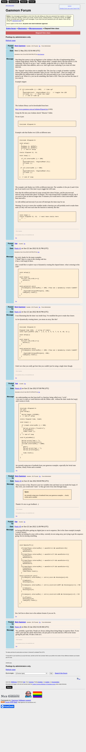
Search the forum (61, 721)
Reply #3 (18, 412)
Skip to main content (10, 5)
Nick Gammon (41, 54)
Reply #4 (18, 516)
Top (16, 249)
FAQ (78, 8)
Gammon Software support (21, 748)
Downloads (13, 2)
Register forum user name (66, 8)
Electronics (22, 28)
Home (4, 2)
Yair (38, 264)
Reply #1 (18, 260)
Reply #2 (18, 329)
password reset (16, 20)
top (78, 727)
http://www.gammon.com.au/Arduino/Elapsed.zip (31, 111)
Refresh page (11, 40)
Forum (32, 2)
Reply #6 (18, 675)
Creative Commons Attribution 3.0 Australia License (43, 732)
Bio (39, 46)
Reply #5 (18, 561)
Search (24, 2)
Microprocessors (35, 28)
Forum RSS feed (11, 750)
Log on (69, 6)
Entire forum (11, 28)
